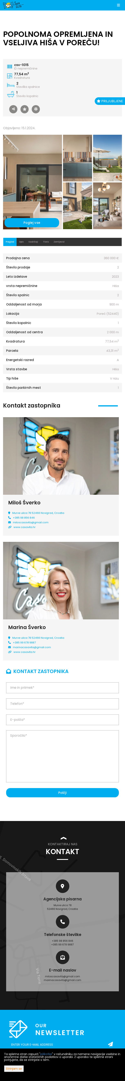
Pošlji (62, 793)
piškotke (46, 1054)
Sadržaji (33, 241)
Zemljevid (59, 241)
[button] (13, 109)
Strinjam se (14, 1069)
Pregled (10, 241)
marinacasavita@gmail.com (32, 647)
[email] (62, 1044)
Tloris (46, 241)
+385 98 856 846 (24, 518)
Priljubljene (110, 101)
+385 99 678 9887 (24, 642)
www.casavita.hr (25, 527)
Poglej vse (32, 223)
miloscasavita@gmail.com (30, 522)
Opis (21, 241)
